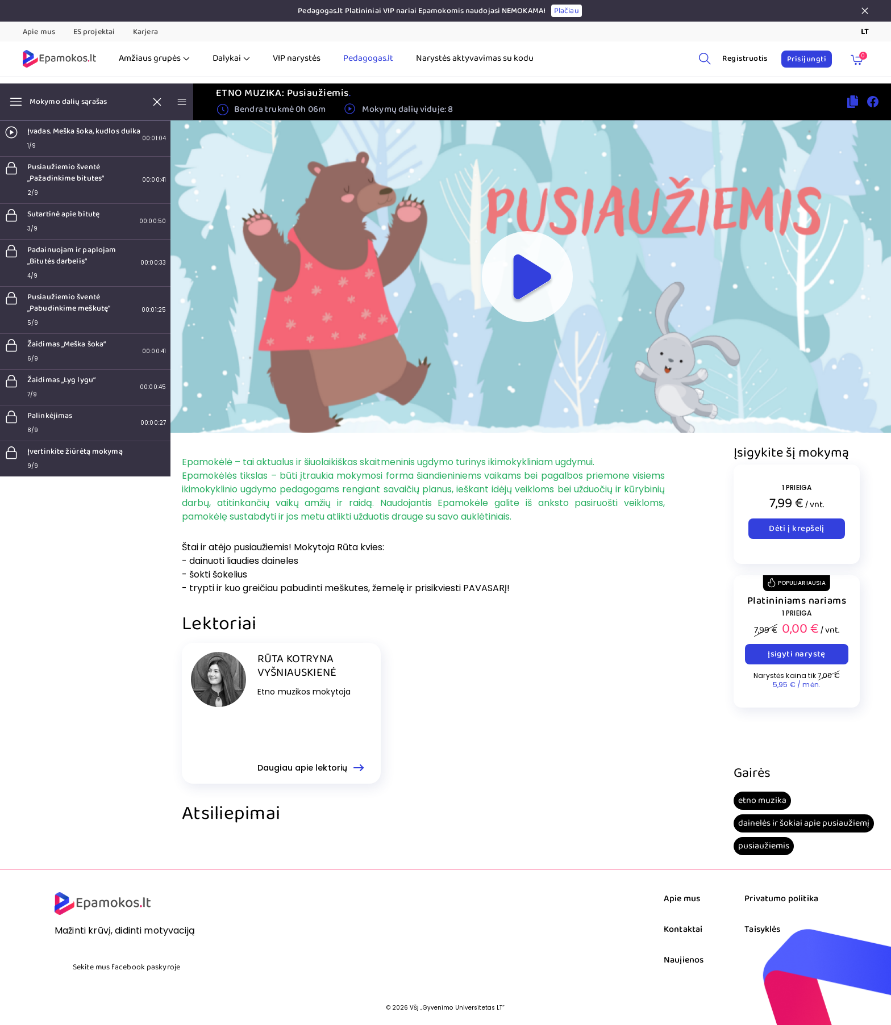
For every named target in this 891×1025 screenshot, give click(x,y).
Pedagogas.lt (368, 58)
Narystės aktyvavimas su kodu (475, 58)
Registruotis (745, 58)
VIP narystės (296, 58)
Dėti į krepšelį (797, 528)
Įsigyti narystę (797, 654)
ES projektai (94, 31)
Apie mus (39, 31)
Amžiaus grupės (154, 58)
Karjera (145, 31)
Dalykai (231, 58)
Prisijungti (806, 59)
